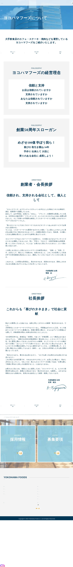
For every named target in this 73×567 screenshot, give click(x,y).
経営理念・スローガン (13, 62)
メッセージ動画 (43, 531)
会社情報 (7, 523)
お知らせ (8, 534)
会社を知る (42, 521)
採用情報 (41, 518)
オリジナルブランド (45, 534)
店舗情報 (61, 32)
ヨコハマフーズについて (13, 518)
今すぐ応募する (36, 552)
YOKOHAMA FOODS (9, 3)
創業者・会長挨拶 (36, 62)
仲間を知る (42, 526)
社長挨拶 (60, 62)
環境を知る (42, 528)
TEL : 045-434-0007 (10, 510)
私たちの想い (12, 32)
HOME (5, 440)
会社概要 (36, 32)
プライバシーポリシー (18, 565)
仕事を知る (42, 523)
